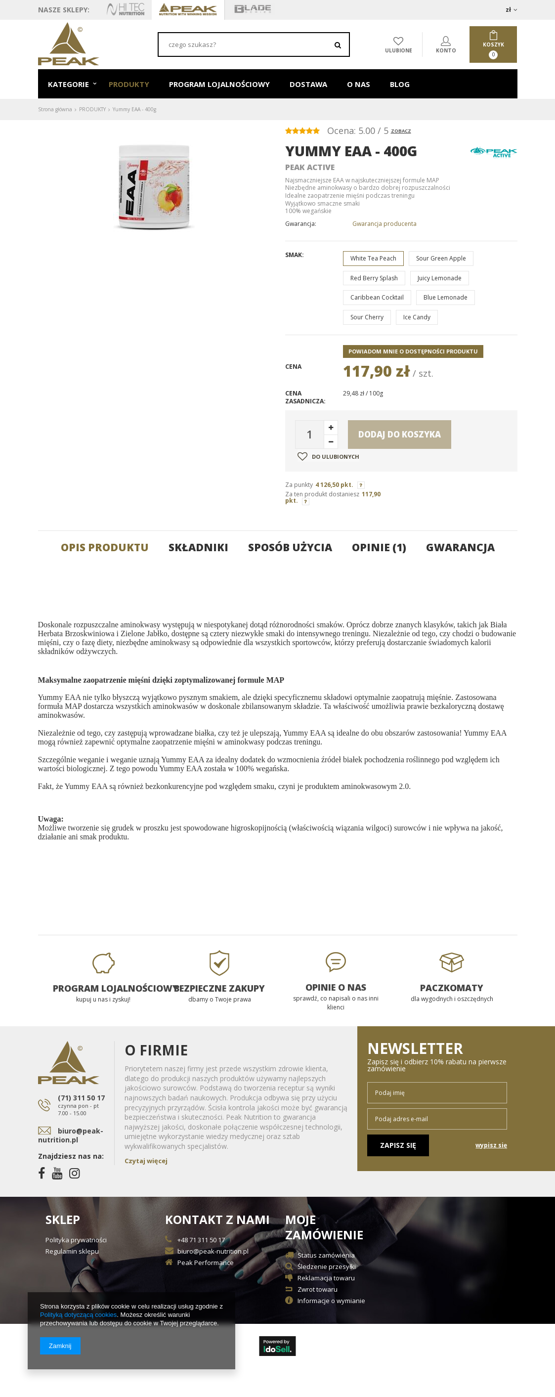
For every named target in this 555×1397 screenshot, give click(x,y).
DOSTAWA (308, 84)
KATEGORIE (68, 84)
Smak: (294, 255)
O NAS (358, 84)
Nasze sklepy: (63, 9)
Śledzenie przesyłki (327, 1267)
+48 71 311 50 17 (201, 1240)
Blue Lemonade (446, 297)
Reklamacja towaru (326, 1278)
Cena (293, 367)
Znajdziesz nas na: (71, 1156)
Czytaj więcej (146, 1160)
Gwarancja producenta (384, 224)
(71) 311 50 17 (82, 1105)
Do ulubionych (328, 456)
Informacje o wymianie (331, 1301)
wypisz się (491, 1145)
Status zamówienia (326, 1256)
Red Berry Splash (374, 278)
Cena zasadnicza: (305, 397)
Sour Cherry (367, 317)
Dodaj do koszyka (399, 434)
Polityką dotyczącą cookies (78, 1314)
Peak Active (310, 167)
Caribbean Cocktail (377, 297)
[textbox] (254, 44)
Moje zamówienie (324, 1227)
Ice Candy (416, 317)
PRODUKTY (129, 84)
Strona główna (55, 109)
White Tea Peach (373, 258)
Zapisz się (398, 1145)
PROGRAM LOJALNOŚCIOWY (219, 84)
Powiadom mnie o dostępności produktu (413, 351)
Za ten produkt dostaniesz (322, 494)
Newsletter (437, 1056)
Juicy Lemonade (440, 278)
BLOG (400, 84)
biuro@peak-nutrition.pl (70, 1135)
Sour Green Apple (441, 258)
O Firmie (156, 1050)
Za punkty (299, 484)
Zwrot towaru (318, 1290)
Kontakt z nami (217, 1219)
